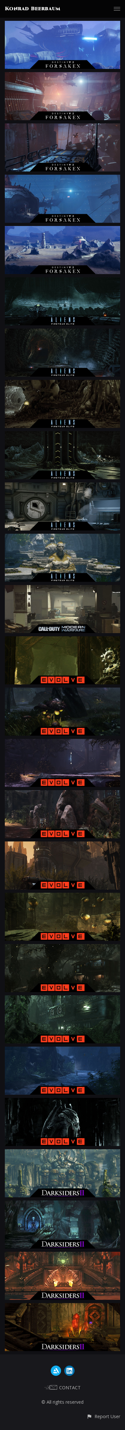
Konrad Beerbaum (32, 8)
